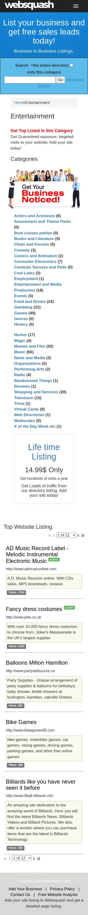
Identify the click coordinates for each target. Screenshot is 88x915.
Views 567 (16, 706)
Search (21, 65)
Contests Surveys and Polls (40, 267)
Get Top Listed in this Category (42, 130)
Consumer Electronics (35, 261)
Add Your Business (25, 889)
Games (20, 313)
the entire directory (51, 65)
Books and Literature (34, 238)
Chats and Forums (31, 244)
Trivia (19, 403)
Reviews (22, 386)
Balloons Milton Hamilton (37, 662)
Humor (20, 335)
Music (19, 352)
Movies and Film (29, 346)
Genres (21, 319)
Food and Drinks (30, 301)
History (21, 324)
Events (20, 296)
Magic (19, 340)
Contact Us (20, 894)
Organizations (27, 363)
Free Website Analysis (58, 894)
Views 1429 (16, 646)
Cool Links (24, 273)
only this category (44, 72)
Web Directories (29, 415)
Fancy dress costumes (34, 609)
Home (19, 102)
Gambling (23, 307)
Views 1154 (16, 592)
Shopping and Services (36, 392)
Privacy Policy (62, 889)
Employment (26, 279)
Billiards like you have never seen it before (41, 784)
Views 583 (16, 848)
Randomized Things (33, 380)
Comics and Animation (35, 256)
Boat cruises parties (33, 233)
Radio (19, 375)
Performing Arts (29, 369)
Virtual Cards (26, 409)
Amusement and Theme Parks (42, 221)
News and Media (29, 358)
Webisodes (24, 421)
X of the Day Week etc (34, 426)
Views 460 (16, 765)
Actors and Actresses (34, 216)
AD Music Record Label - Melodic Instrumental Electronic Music (37, 554)
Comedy (22, 250)
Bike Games (21, 722)
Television (23, 398)
